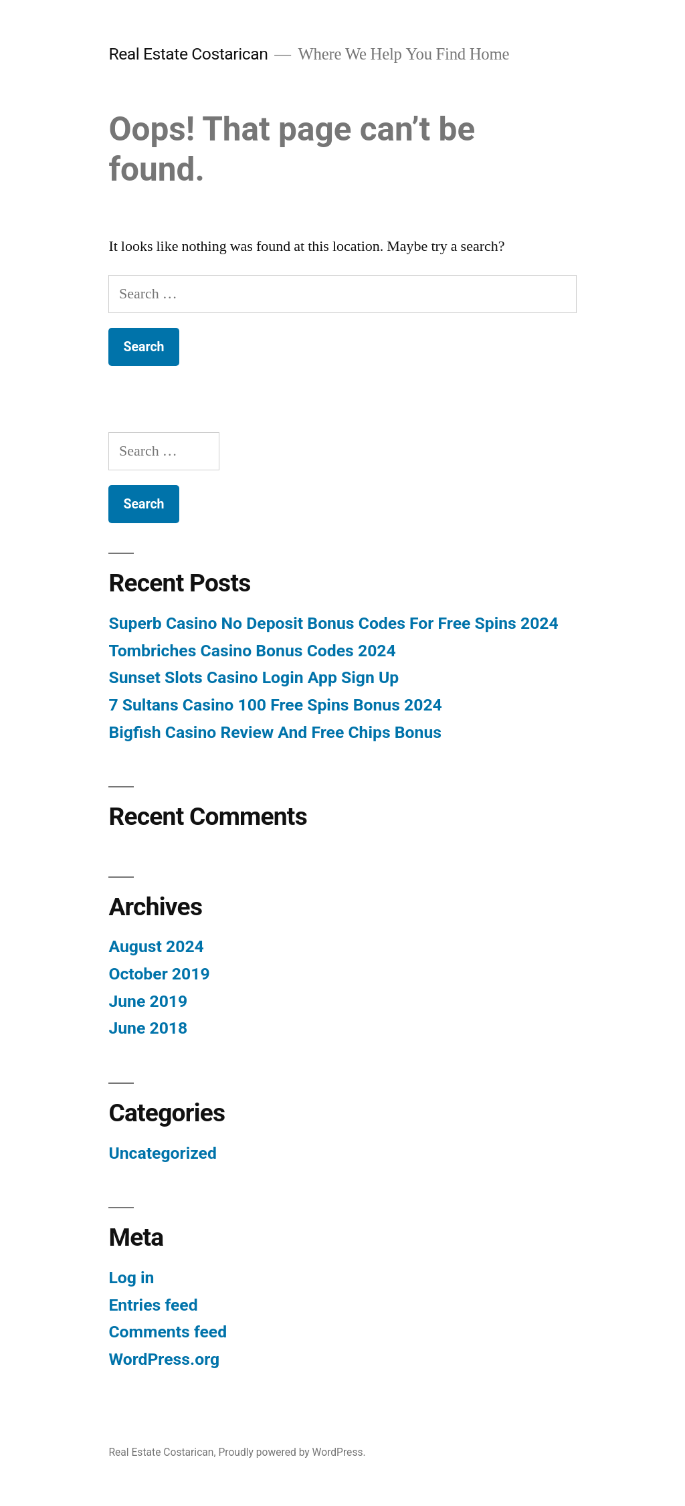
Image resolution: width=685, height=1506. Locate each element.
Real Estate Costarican (188, 54)
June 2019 (147, 1001)
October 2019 (158, 973)
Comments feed (167, 1331)
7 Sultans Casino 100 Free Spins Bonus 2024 (275, 705)
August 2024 (155, 946)
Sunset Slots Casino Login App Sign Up (253, 677)
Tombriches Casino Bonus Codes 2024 (251, 650)
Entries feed (152, 1305)
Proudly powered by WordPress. (291, 1452)
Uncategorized (162, 1153)
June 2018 (147, 1028)
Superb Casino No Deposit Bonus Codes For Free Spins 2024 (333, 623)
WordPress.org (163, 1359)
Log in (131, 1277)
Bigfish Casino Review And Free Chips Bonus (275, 732)
